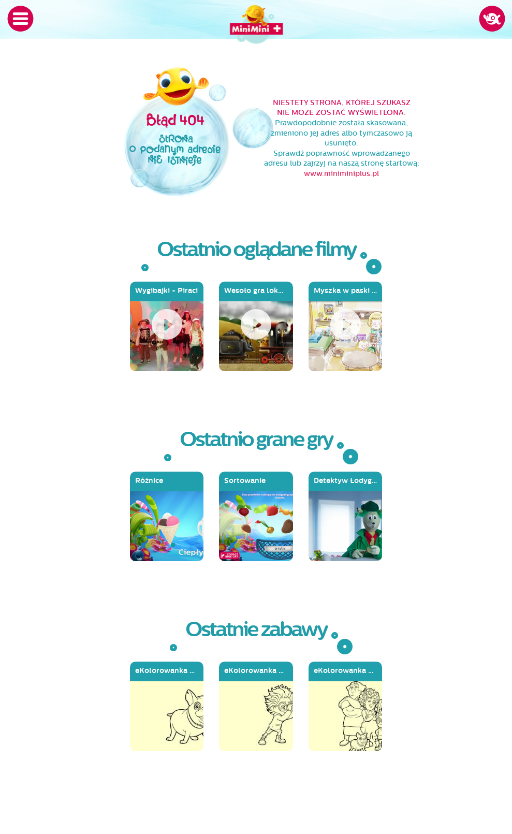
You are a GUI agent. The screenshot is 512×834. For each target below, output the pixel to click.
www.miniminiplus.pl (341, 173)
